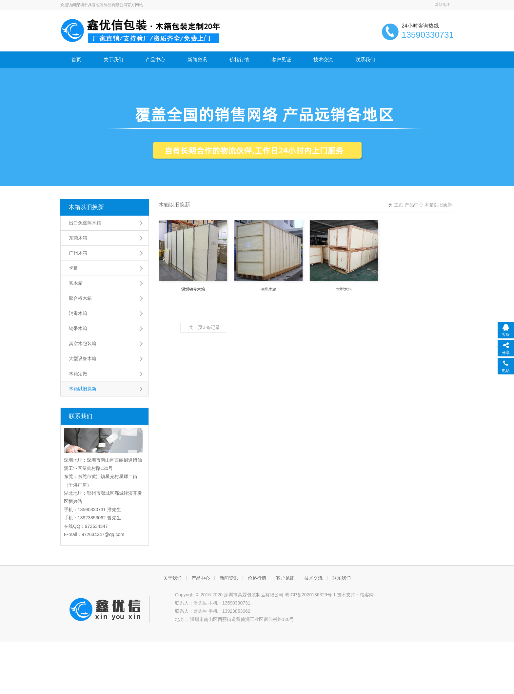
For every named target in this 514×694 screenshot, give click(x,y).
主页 (398, 204)
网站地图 (442, 4)
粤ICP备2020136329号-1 (310, 594)
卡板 (73, 268)
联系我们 (365, 59)
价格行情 (239, 59)
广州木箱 (78, 253)
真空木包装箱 (82, 343)
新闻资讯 (197, 59)
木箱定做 (78, 373)
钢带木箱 (78, 328)
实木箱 (76, 283)
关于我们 (113, 59)
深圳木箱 (268, 289)
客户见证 (281, 59)
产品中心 (155, 59)
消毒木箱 (78, 313)
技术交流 (323, 59)
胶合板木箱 (80, 298)
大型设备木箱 (82, 358)
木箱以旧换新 (86, 207)
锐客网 (367, 594)
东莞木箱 (78, 238)
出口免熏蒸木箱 (85, 222)
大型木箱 (344, 289)
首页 (76, 59)
